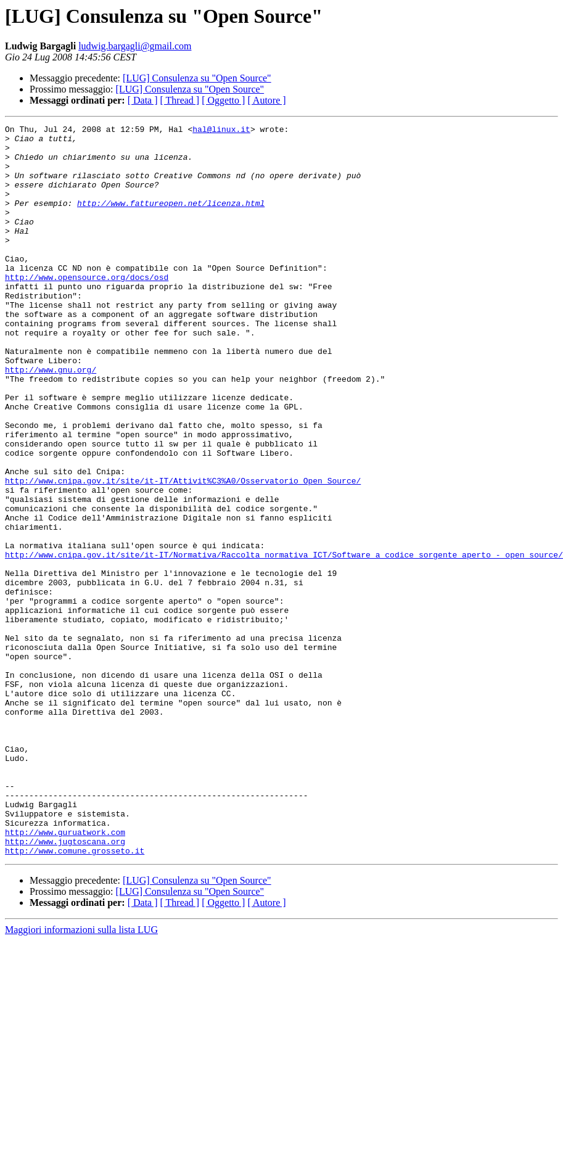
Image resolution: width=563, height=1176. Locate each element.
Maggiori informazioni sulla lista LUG (81, 1076)
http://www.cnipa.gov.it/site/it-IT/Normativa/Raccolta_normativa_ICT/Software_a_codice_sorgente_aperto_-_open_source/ (284, 641)
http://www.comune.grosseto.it (74, 996)
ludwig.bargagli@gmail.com (134, 46)
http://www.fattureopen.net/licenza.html (171, 219)
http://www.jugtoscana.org (65, 985)
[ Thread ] (180, 100)
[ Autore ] (266, 100)
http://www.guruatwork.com (65, 974)
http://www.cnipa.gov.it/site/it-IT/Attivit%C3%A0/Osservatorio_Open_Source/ (183, 552)
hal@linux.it (221, 130)
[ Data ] (143, 100)
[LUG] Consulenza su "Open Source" (197, 78)
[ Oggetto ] (223, 100)
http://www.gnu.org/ (50, 419)
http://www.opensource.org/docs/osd (86, 308)
